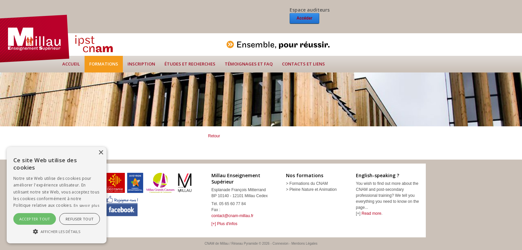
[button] (56, 231)
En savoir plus (86, 205)
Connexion (281, 243)
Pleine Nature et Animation (313, 189)
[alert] (57, 195)
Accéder (304, 18)
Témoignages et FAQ (249, 64)
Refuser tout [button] (80, 218)
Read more (371, 213)
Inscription (141, 64)
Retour (214, 136)
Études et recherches (189, 64)
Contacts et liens (303, 64)
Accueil (71, 64)
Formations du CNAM (308, 183)
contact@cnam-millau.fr (232, 215)
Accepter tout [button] (34, 218)
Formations (103, 64)
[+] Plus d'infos (224, 223)
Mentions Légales (304, 243)
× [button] (100, 152)
